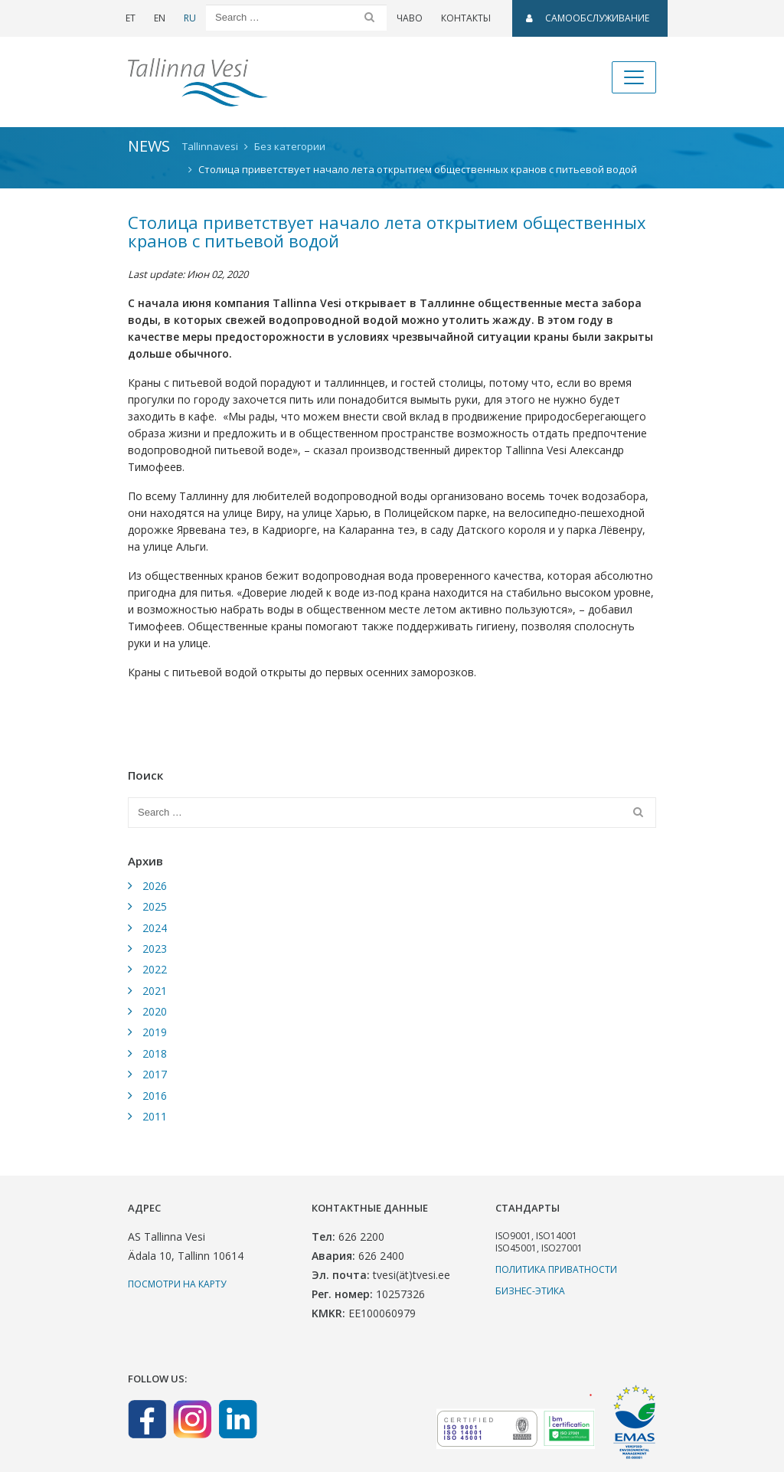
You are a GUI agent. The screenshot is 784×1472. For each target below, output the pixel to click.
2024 (154, 928)
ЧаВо (410, 18)
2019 (154, 1032)
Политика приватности (556, 1269)
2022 (154, 969)
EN (159, 18)
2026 (154, 885)
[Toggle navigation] (634, 77)
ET (131, 18)
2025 (154, 906)
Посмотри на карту (177, 1283)
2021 (154, 990)
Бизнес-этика (530, 1290)
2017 (154, 1074)
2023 (154, 948)
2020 (154, 1011)
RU (190, 18)
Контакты (466, 18)
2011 (154, 1116)
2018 (154, 1053)
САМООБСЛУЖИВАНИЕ (587, 18)
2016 (154, 1095)
